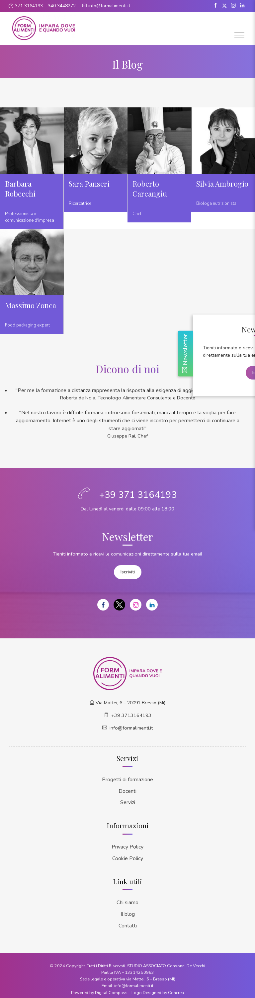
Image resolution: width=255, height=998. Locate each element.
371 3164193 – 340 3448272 (45, 6)
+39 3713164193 (131, 714)
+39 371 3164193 (138, 494)
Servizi (127, 800)
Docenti (127, 789)
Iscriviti (128, 571)
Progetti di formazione (127, 777)
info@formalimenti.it (109, 6)
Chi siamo (127, 898)
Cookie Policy (127, 854)
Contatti (128, 921)
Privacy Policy (127, 844)
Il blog (128, 910)
